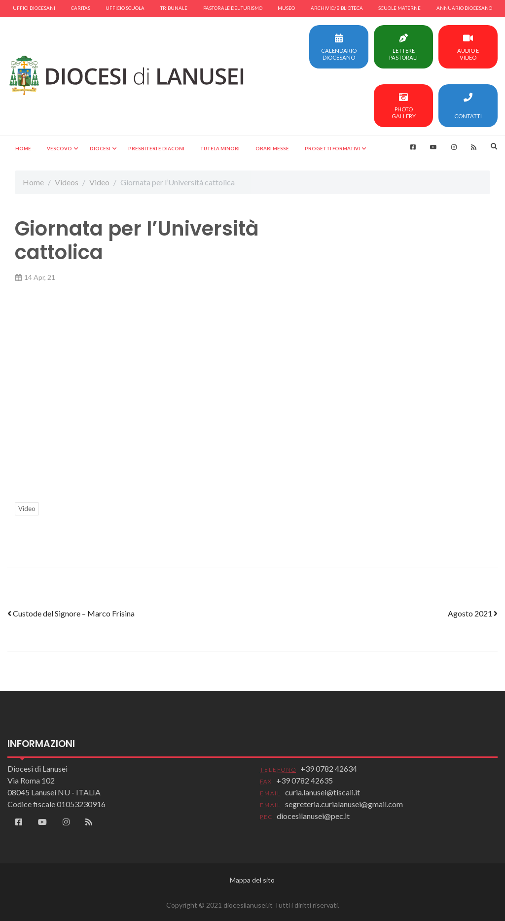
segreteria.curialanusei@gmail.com (344, 804)
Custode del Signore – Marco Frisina (71, 613)
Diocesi (100, 148)
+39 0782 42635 (304, 780)
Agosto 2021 (473, 613)
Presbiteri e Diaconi (156, 148)
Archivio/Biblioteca (337, 8)
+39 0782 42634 (328, 768)
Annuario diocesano (464, 8)
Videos (66, 182)
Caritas (80, 8)
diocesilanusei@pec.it (313, 815)
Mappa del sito (252, 880)
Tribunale (173, 8)
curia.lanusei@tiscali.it (322, 792)
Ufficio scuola (125, 8)
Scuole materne (399, 8)
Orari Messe (272, 148)
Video (99, 182)
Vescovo (59, 148)
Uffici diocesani (34, 8)
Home (23, 148)
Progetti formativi (332, 148)
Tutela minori (220, 148)
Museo (286, 8)
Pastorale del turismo (232, 8)
